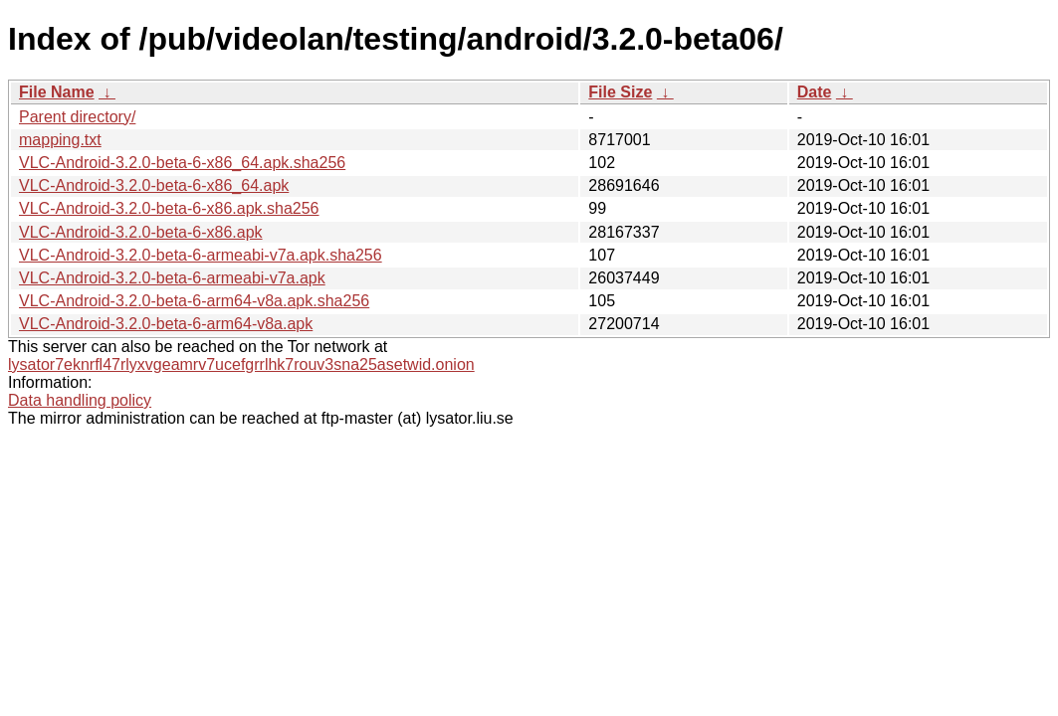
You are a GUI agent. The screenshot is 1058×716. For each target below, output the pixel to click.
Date (814, 92)
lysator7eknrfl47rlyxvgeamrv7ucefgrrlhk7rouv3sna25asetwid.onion (241, 364)
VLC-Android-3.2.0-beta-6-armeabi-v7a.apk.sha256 (200, 255)
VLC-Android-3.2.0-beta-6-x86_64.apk (154, 185)
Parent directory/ (77, 116)
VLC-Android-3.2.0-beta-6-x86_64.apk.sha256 (182, 162)
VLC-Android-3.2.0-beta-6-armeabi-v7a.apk (172, 277)
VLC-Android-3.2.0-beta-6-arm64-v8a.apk (166, 323)
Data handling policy (79, 400)
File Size (620, 92)
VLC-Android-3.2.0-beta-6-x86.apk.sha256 (169, 208)
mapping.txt (60, 139)
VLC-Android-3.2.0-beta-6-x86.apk (141, 232)
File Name (57, 92)
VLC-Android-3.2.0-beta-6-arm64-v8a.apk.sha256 (194, 300)
